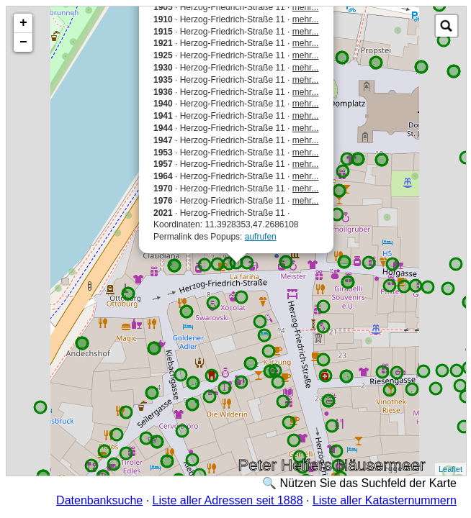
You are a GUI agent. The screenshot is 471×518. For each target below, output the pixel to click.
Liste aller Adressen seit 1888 (228, 500)
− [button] (23, 42)
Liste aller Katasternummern (385, 500)
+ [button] (23, 23)
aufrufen (261, 237)
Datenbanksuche (99, 500)
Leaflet (450, 469)
